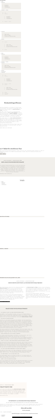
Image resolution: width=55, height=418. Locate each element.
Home (2, 1)
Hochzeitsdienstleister (10, 36)
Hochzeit (7, 5)
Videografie (7, 7)
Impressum (3, 72)
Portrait (7, 6)
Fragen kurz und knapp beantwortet (16, 308)
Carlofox (3, 31)
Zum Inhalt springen (3, 0)
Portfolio (3, 2)
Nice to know (8, 35)
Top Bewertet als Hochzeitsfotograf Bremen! (22, 400)
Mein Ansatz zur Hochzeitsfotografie (12, 162)
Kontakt (6, 49)
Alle (2, 181)
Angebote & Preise (8, 21)
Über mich (7, 34)
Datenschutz (4, 71)
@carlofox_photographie (26, 410)
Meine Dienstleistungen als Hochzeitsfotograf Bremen (25, 282)
